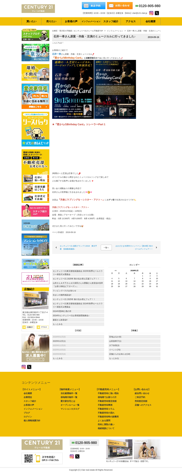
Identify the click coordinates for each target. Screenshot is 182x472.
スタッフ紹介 (30, 401)
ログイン (28, 416)
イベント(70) (114, 350)
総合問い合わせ (142, 393)
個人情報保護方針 (32, 420)
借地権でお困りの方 (107, 397)
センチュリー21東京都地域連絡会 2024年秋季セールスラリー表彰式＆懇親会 (78, 305)
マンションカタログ (70, 409)
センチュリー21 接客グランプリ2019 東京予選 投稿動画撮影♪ (78, 247)
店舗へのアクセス (143, 405)
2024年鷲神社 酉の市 (62, 311)
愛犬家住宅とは (68, 401)
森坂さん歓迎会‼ (60, 320)
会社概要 (28, 393)
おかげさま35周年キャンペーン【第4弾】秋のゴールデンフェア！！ (134, 247)
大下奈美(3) (114, 345)
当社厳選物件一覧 (69, 393)
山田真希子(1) (115, 341)
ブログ (27, 413)
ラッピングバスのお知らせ (64, 291)
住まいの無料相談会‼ (62, 295)
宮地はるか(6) (115, 337)
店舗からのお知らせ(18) (119, 354)
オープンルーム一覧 (70, 405)
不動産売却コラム (106, 409)
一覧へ (106, 248)
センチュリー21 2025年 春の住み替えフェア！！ (74, 299)
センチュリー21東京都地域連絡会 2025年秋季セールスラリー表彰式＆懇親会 (78, 272)
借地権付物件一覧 (69, 397)
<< (116, 271)
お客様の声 (29, 405)
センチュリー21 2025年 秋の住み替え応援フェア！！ (76, 279)
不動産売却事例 (105, 405)
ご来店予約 (140, 397)
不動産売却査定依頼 (107, 401)
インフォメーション (33, 409)
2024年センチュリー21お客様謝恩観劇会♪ (71, 315)
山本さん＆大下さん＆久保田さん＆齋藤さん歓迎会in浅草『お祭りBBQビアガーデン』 (78, 284)
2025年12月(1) (59, 341)
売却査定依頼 (141, 401)
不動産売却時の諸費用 (108, 416)
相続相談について (106, 428)
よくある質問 (104, 420)
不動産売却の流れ (106, 413)
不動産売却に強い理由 (108, 393)
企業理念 (28, 397)
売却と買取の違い (106, 424)
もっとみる (58, 324)
